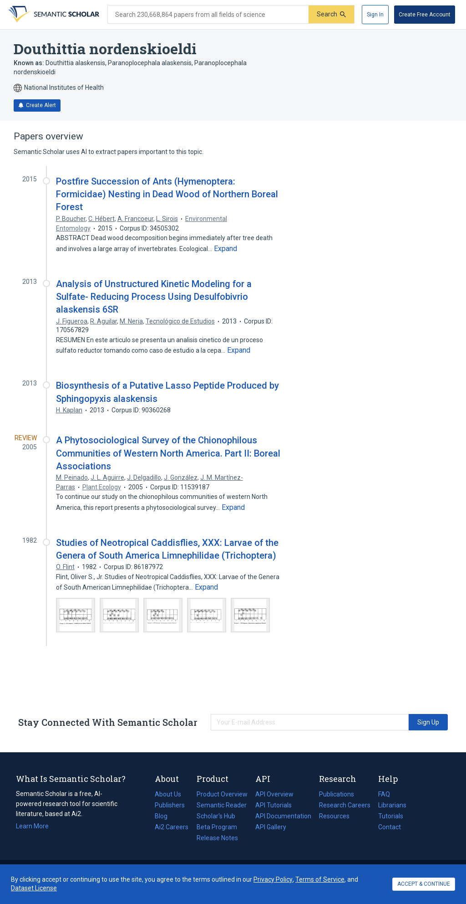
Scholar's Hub (216, 816)
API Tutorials (273, 805)
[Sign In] (375, 14)
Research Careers (344, 805)
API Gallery (270, 827)
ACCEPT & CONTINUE (423, 884)
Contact (389, 827)
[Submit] (331, 14)
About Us (168, 794)
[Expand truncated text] (225, 249)
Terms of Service (319, 879)
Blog (165, 816)
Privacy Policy (273, 879)
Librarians (392, 805)
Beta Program (217, 827)
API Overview (274, 794)
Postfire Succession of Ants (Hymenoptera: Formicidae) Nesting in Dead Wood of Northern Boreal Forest (167, 194)
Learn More (32, 826)
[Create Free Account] (424, 14)
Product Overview (222, 794)
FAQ (384, 794)
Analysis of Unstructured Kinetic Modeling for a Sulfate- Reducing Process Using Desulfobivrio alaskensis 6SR (154, 296)
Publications (336, 794)
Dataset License (34, 888)
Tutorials (390, 816)
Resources (334, 816)
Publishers (170, 805)
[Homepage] (52, 14)
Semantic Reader (222, 805)
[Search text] (208, 14)
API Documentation (283, 816)
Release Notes (217, 838)
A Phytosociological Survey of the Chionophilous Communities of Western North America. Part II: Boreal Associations (168, 453)
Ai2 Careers (171, 827)
